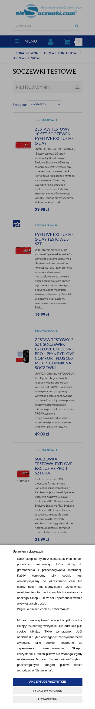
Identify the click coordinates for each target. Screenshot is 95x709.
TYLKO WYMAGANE (47, 690)
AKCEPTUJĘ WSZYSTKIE (47, 681)
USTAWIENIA (47, 699)
